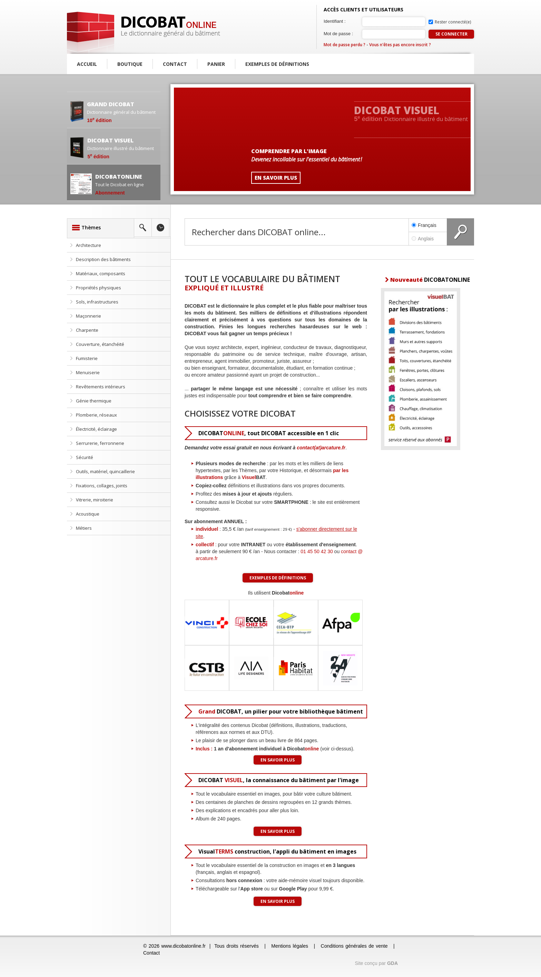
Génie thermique (93, 401)
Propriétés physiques (98, 288)
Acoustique (87, 514)
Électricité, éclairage (96, 429)
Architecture (88, 245)
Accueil (87, 64)
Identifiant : (335, 21)
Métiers (84, 528)
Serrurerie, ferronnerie (100, 443)
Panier (216, 64)
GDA (392, 963)
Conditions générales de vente (354, 946)
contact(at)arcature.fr (321, 447)
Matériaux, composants (100, 273)
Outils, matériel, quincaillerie (105, 471)
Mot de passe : (338, 33)
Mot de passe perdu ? (344, 45)
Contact (175, 64)
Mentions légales (289, 946)
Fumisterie (87, 358)
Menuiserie (88, 372)
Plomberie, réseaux (96, 415)
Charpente (87, 330)
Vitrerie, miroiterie (94, 500)
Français (424, 225)
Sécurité (84, 457)
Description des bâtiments (103, 259)
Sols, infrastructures (97, 302)
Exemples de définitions (277, 64)
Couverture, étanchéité (100, 344)
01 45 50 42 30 (317, 551)
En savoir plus (277, 760)
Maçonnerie (88, 316)
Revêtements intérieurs (100, 386)
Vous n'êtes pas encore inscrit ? (400, 45)
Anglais (428, 238)
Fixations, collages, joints (101, 485)
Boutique (129, 64)
